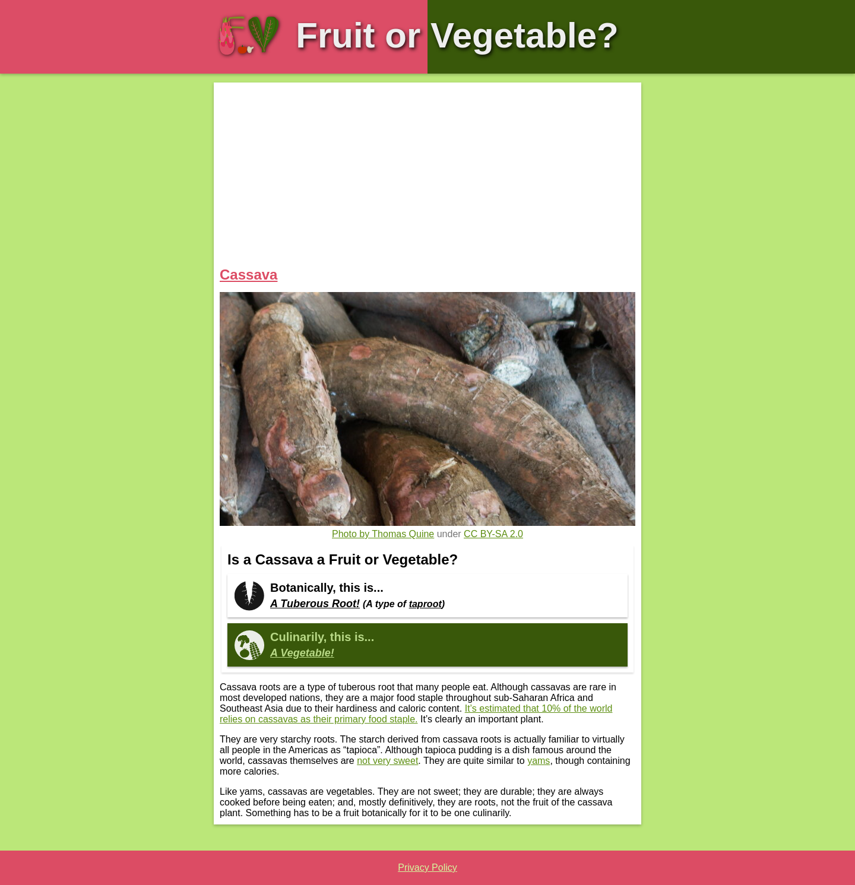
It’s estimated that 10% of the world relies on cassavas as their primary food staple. (416, 713)
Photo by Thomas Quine (383, 534)
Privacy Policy (427, 867)
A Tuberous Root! (315, 604)
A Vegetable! (302, 653)
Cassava (248, 275)
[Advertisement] (427, 177)
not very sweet (387, 761)
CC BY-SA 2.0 (493, 534)
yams (538, 761)
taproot (425, 604)
